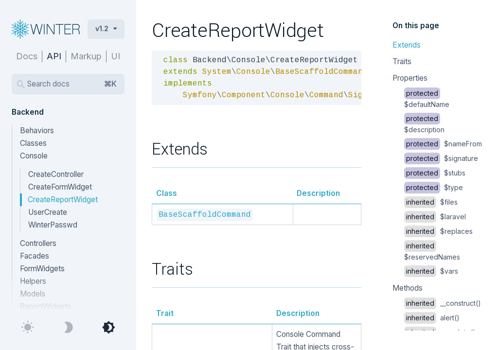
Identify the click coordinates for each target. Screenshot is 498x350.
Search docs (72, 84)
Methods (407, 288)
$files (431, 202)
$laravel (435, 216)
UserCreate (47, 212)
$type (433, 187)
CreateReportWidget (63, 199)
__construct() (442, 303)
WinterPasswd (52, 224)
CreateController (56, 174)
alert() (432, 318)
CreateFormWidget (60, 187)
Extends (406, 45)
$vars (431, 271)
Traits (401, 61)
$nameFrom (443, 144)
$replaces (438, 231)
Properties (409, 78)
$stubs (434, 173)
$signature (441, 158)
